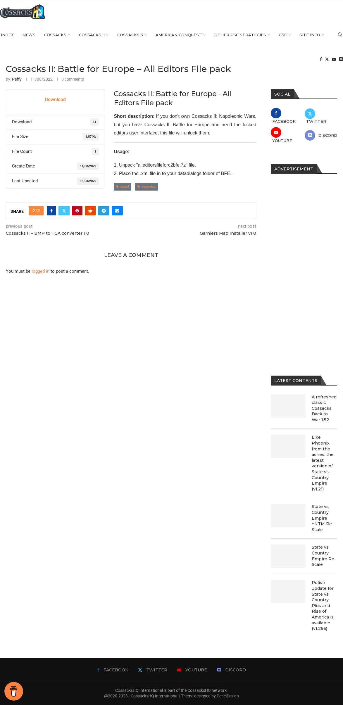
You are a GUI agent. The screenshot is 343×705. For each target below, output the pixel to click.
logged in (40, 271)
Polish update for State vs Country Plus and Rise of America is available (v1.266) (323, 605)
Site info (309, 35)
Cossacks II (92, 35)
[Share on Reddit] (90, 210)
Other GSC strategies (240, 35)
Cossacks (55, 35)
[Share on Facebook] (51, 210)
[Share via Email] (117, 210)
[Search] (340, 35)
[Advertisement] (304, 270)
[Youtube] (334, 60)
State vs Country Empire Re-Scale (324, 556)
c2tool (122, 186)
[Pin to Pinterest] (77, 210)
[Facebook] (321, 60)
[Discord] (341, 60)
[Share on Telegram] (103, 210)
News (29, 35)
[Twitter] (327, 60)
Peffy (17, 79)
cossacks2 (146, 186)
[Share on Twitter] (64, 210)
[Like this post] (38, 210)
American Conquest (179, 35)
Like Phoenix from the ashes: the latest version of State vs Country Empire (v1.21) (323, 463)
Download (55, 99)
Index (7, 35)
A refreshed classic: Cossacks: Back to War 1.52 (324, 408)
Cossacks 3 (130, 35)
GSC (283, 35)
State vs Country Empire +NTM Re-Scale (323, 518)
